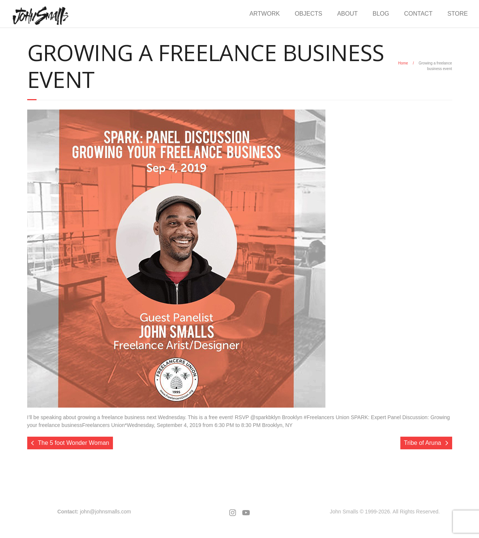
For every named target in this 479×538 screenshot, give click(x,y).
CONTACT (418, 13)
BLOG (381, 13)
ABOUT (347, 13)
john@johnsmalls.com (105, 512)
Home (403, 63)
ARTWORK (264, 13)
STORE (457, 13)
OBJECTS (308, 13)
